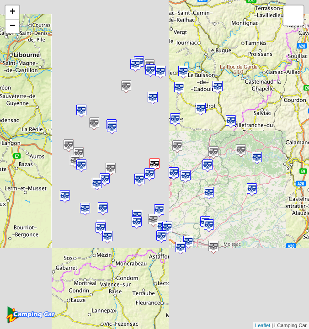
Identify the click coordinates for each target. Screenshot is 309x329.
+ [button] (13, 12)
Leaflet (262, 325)
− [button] (13, 26)
